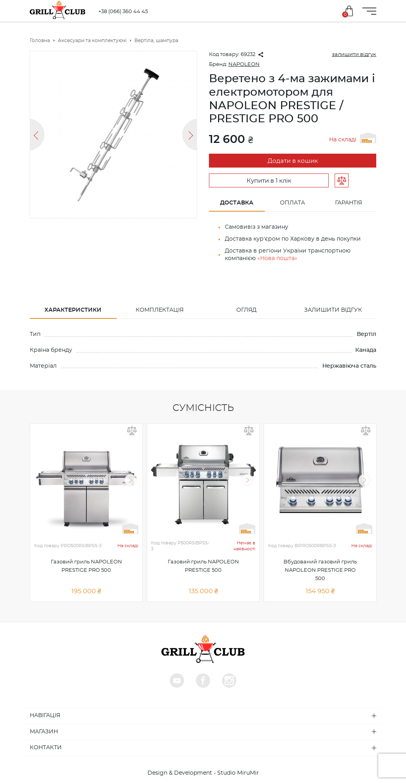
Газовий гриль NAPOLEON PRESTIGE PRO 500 (86, 566)
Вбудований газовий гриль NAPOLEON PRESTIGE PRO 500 (320, 570)
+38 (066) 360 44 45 (126, 11)
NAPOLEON (244, 64)
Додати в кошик (293, 161)
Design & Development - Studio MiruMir (203, 773)
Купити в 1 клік (269, 181)
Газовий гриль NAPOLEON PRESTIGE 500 (203, 566)
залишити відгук (354, 54)
